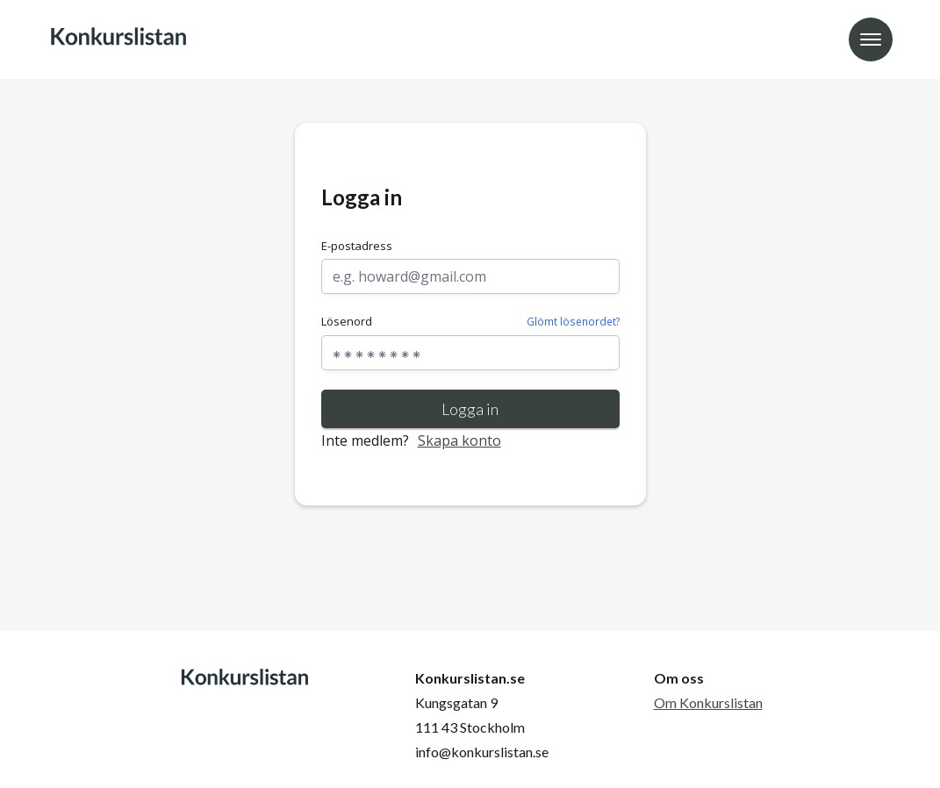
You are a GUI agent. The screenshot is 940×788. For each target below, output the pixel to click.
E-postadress (356, 246)
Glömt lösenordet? (573, 321)
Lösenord (470, 321)
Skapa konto (459, 440)
